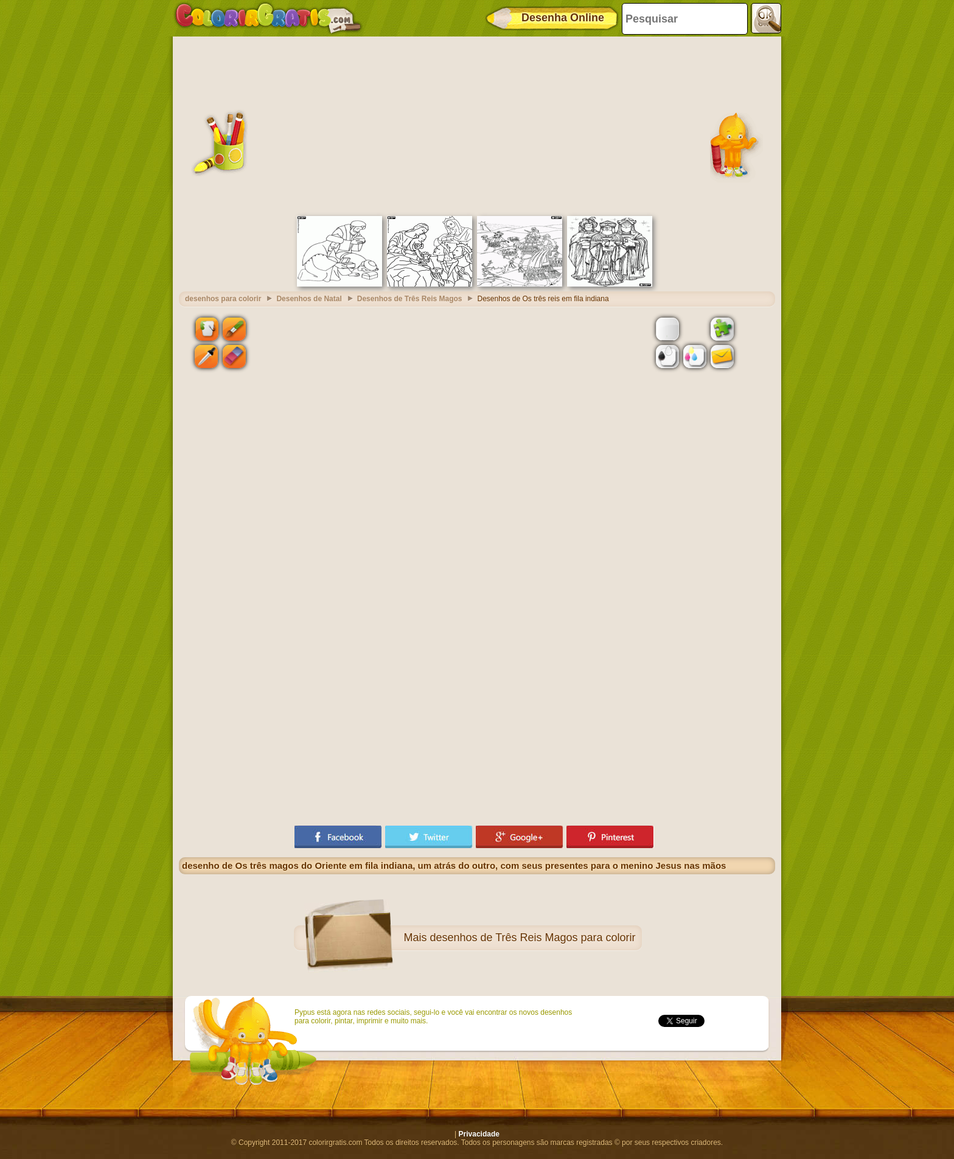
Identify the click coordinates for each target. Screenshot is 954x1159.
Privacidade (479, 1134)
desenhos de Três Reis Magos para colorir (532, 937)
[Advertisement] (477, 125)
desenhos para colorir (223, 298)
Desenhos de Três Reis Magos (409, 298)
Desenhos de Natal (308, 298)
